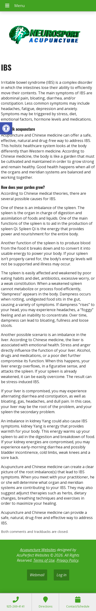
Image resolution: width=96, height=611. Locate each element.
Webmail (37, 574)
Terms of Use (44, 560)
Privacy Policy (67, 560)
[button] (6, 128)
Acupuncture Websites (38, 549)
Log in (61, 574)
